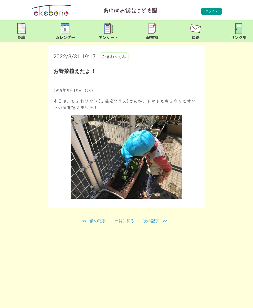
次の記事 (151, 220)
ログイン (211, 11)
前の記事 (98, 220)
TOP (239, 302)
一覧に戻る (125, 220)
